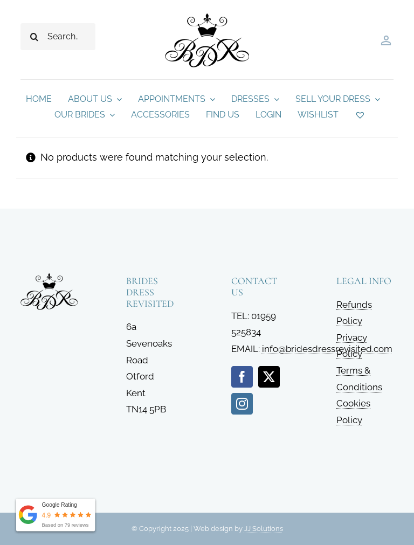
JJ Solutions (263, 529)
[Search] (33, 36)
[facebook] (242, 377)
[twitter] (269, 377)
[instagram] (242, 404)
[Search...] (57, 36)
